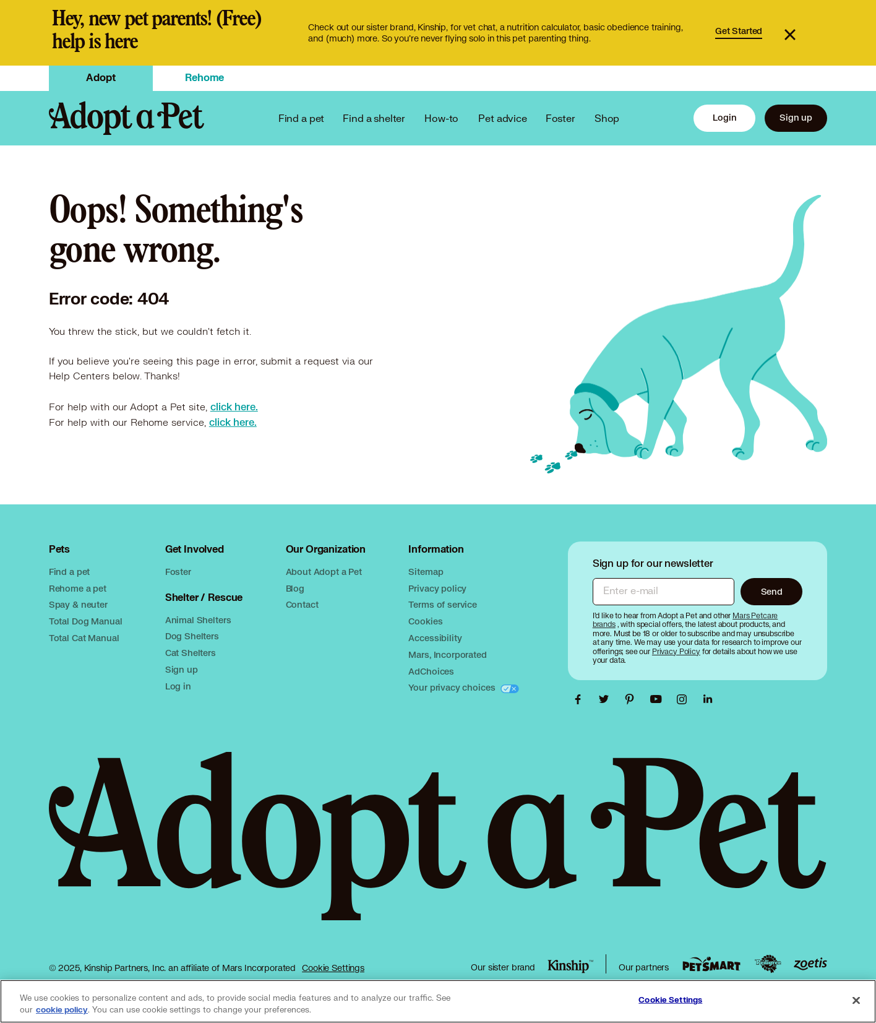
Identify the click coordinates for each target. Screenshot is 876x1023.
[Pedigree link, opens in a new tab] (768, 964)
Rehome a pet (77, 588)
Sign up (795, 117)
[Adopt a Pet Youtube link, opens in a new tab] (659, 699)
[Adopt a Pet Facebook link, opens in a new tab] (581, 699)
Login (724, 117)
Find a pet (69, 571)
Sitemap (425, 571)
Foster (560, 118)
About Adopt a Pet (324, 571)
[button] (804, 33)
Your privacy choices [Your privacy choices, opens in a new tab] (452, 687)
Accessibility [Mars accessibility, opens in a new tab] (435, 637)
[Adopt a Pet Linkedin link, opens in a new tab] (708, 699)
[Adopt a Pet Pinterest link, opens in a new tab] (633, 699)
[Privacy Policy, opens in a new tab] (677, 651)
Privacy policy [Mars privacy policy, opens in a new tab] (437, 588)
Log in (178, 686)
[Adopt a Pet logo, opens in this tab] (438, 848)
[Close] (856, 1000)
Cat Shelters (190, 652)
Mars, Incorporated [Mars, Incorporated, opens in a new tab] (447, 654)
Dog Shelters (192, 636)
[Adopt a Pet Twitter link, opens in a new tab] (607, 699)
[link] (438, 33)
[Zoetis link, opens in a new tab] (810, 963)
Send (772, 591)
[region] (438, 1001)
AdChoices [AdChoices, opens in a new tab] (431, 671)
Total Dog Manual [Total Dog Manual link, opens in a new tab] (85, 621)
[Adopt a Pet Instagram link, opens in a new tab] (685, 699)
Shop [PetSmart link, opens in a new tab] (607, 118)
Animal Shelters (198, 620)
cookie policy (62, 1010)
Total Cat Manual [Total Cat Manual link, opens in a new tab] (84, 637)
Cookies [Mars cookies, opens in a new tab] (425, 621)
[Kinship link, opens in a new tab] (570, 966)
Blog (295, 588)
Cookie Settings (333, 968)
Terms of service (442, 604)
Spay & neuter (78, 604)
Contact (302, 604)
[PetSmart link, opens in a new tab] (711, 964)
